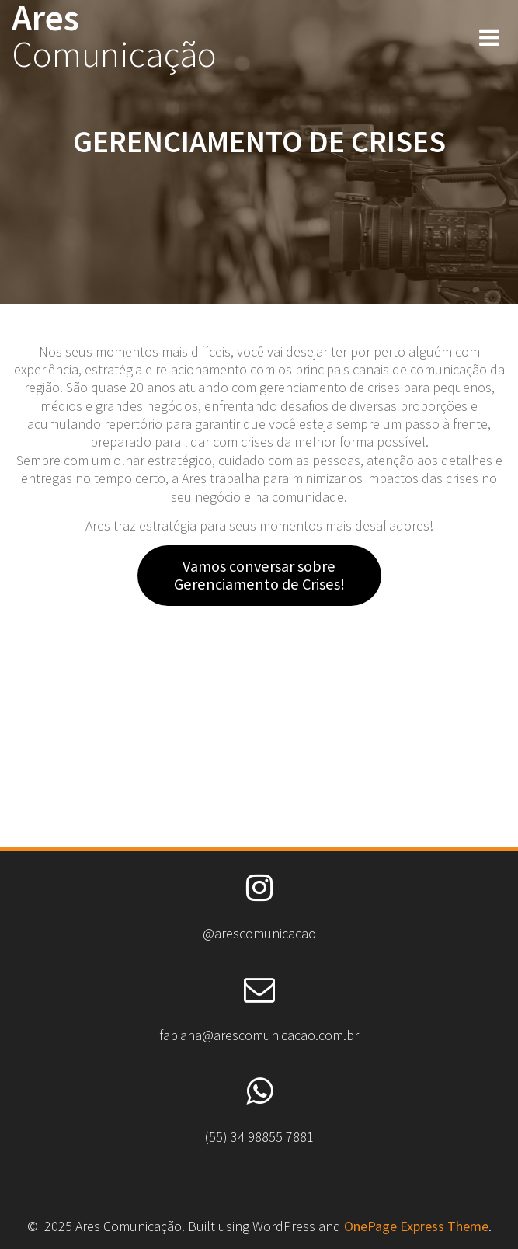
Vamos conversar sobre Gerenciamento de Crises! (259, 575)
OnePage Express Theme (416, 1226)
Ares (114, 36)
